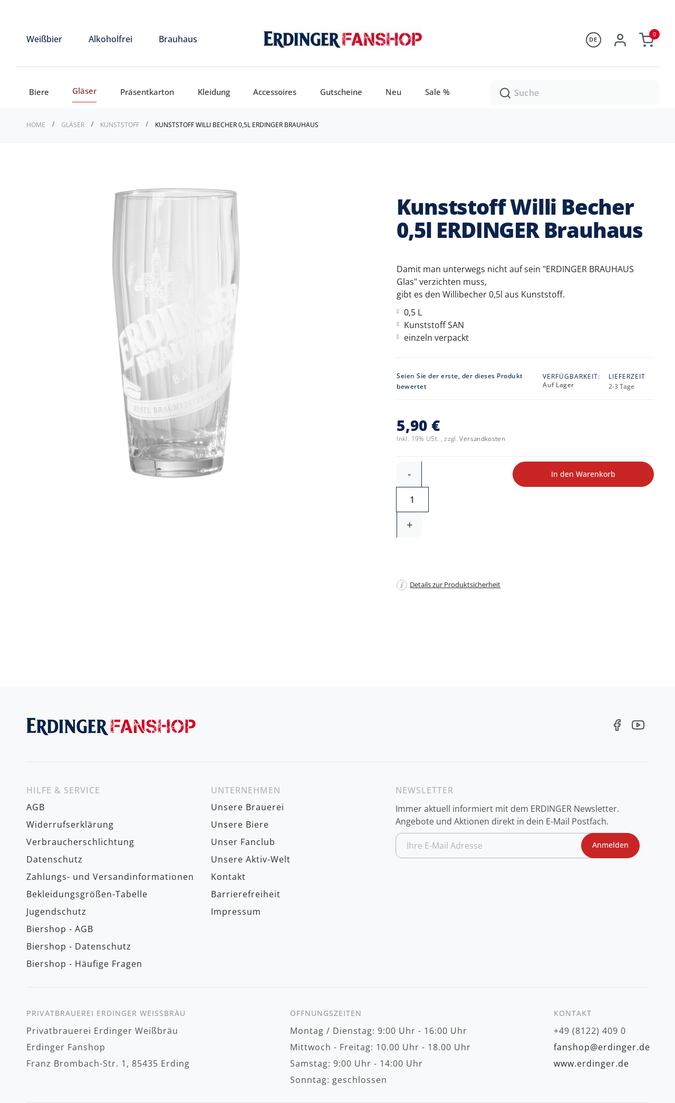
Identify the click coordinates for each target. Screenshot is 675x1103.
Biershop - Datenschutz (78, 887)
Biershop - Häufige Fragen (84, 903)
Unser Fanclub (243, 788)
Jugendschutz (56, 854)
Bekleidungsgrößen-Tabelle (87, 837)
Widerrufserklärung (70, 772)
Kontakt (228, 821)
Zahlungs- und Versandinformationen (110, 821)
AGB (35, 756)
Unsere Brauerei (247, 756)
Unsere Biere (240, 772)
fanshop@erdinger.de (602, 985)
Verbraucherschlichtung (80, 788)
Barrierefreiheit (246, 837)
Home (36, 124)
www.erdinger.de (591, 1002)
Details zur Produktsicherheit (455, 534)
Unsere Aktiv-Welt (251, 805)
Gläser (73, 124)
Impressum (236, 854)
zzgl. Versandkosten (612, 1065)
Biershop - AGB (59, 870)
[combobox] (574, 92)
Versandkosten (482, 438)
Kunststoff (120, 124)
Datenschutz (54, 805)
